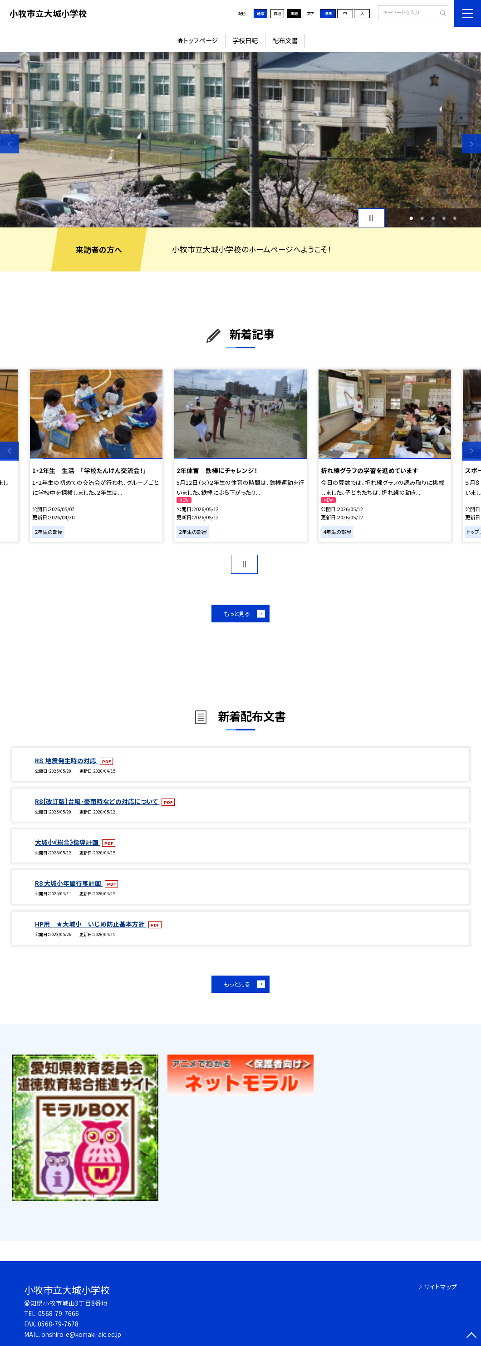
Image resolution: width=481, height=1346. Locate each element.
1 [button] (411, 218)
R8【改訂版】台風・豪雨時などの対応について (97, 801)
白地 (277, 13)
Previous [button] (9, 143)
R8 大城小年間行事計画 (69, 882)
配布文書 (285, 40)
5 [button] (454, 218)
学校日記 (245, 40)
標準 (328, 13)
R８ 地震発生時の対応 (66, 760)
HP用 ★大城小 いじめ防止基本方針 (90, 923)
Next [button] (471, 143)
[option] (240, 139)
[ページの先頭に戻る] (471, 1336)
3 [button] (433, 218)
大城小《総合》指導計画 (67, 842)
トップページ (200, 40)
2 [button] (422, 218)
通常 (260, 13)
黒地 (294, 13)
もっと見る (237, 613)
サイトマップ (440, 1286)
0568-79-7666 (58, 1313)
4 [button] (444, 218)
